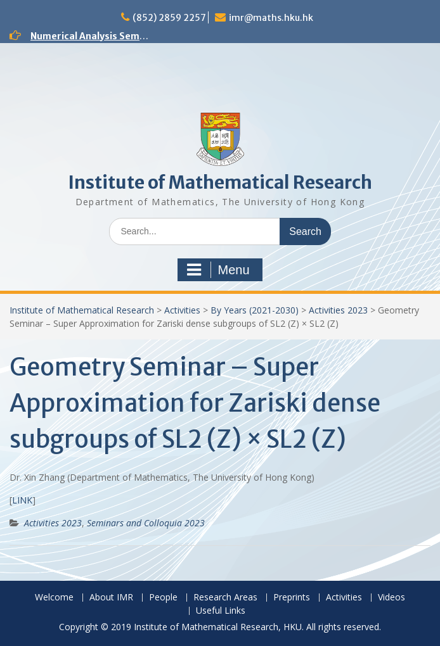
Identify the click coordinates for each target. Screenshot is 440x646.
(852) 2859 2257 (169, 17)
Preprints (291, 597)
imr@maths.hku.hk (271, 17)
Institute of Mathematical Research (220, 182)
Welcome (54, 597)
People (163, 597)
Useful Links (220, 611)
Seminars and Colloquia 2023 (146, 523)
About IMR (111, 597)
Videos (391, 597)
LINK (22, 500)
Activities (182, 310)
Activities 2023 (338, 310)
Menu (218, 270)
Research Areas (225, 597)
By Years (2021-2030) (254, 310)
